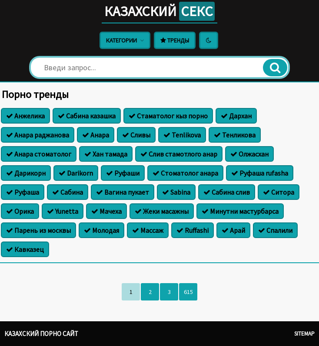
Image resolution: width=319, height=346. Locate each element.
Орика (20, 211)
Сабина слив (226, 192)
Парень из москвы (38, 230)
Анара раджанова (37, 135)
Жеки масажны (162, 211)
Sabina (176, 192)
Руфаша (22, 192)
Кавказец (25, 249)
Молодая (101, 230)
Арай (233, 230)
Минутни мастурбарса (240, 211)
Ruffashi (192, 230)
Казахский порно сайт (41, 334)
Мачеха (106, 211)
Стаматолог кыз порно (168, 115)
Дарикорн (26, 173)
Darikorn (76, 173)
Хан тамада (105, 154)
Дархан (236, 115)
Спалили (275, 230)
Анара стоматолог (38, 154)
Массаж (147, 230)
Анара (95, 135)
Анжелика (25, 115)
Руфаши (123, 173)
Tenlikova (182, 135)
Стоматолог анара (185, 173)
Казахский (159, 11)
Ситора (278, 192)
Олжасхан (249, 154)
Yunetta (62, 211)
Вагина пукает (122, 192)
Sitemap (304, 333)
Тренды (174, 40)
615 (188, 292)
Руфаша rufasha (259, 173)
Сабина (67, 192)
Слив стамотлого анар (178, 154)
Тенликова (235, 135)
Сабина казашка (87, 115)
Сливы (136, 135)
